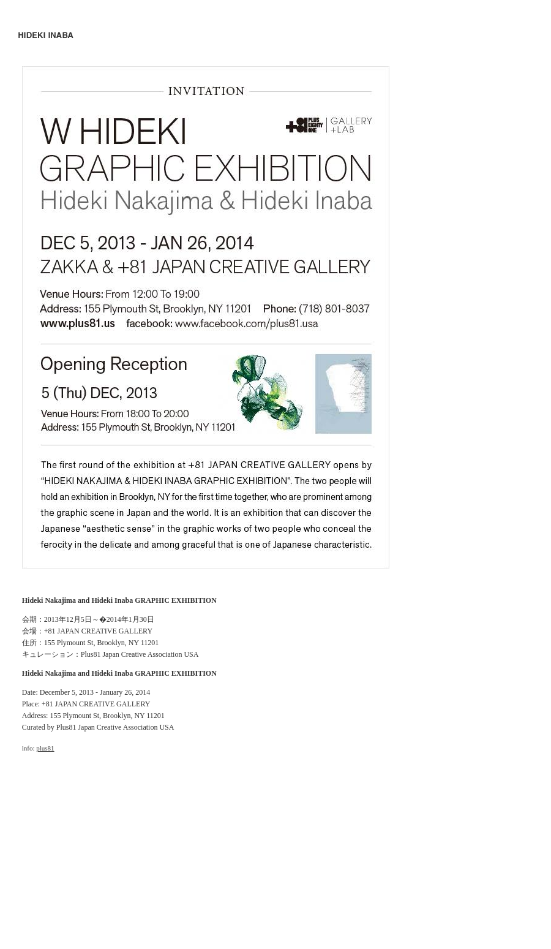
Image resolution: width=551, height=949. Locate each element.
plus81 (45, 748)
